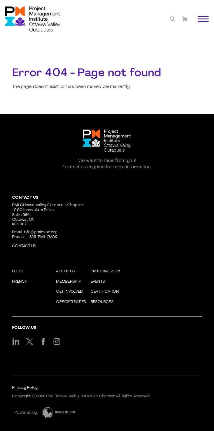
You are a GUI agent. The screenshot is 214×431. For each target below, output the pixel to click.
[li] (16, 341)
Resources (102, 302)
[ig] (57, 341)
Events (98, 282)
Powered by (26, 413)
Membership (68, 282)
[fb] (43, 341)
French (20, 282)
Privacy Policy (25, 388)
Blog (17, 271)
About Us (65, 271)
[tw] (29, 341)
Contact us (24, 246)
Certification (105, 292)
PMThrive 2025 (105, 271)
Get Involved (69, 292)
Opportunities (71, 302)
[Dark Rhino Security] (58, 412)
